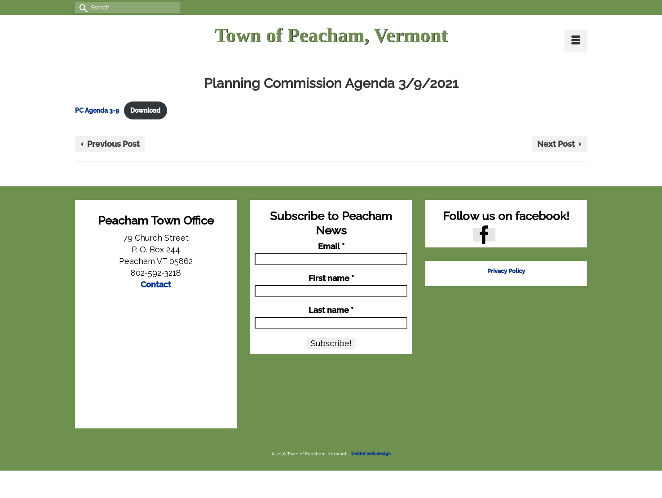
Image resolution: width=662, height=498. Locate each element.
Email (331, 246)
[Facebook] (484, 235)
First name (331, 278)
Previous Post (113, 144)
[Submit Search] (81, 7)
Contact (156, 284)
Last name (331, 310)
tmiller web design (371, 453)
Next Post (556, 144)
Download (145, 110)
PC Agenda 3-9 (97, 110)
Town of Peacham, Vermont (330, 35)
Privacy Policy (506, 271)
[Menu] (576, 41)
